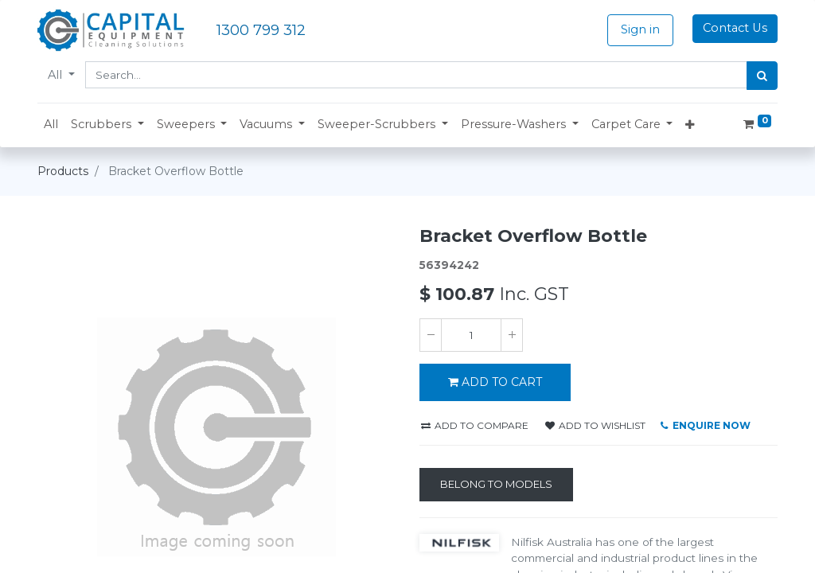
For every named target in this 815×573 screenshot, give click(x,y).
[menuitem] (50, 125)
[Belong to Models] (496, 484)
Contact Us (735, 28)
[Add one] (511, 335)
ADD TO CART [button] (495, 382)
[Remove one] (430, 335)
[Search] (762, 75)
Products (62, 171)
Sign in (640, 29)
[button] (107, 125)
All (56, 75)
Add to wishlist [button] (595, 425)
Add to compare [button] (474, 425)
